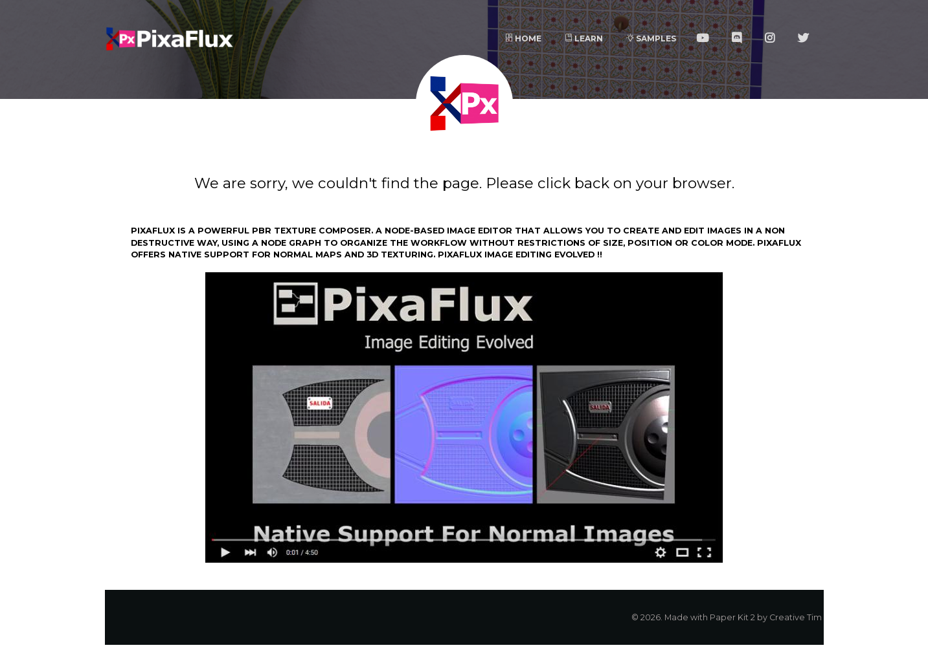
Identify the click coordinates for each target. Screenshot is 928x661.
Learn (584, 38)
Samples (651, 38)
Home (523, 38)
